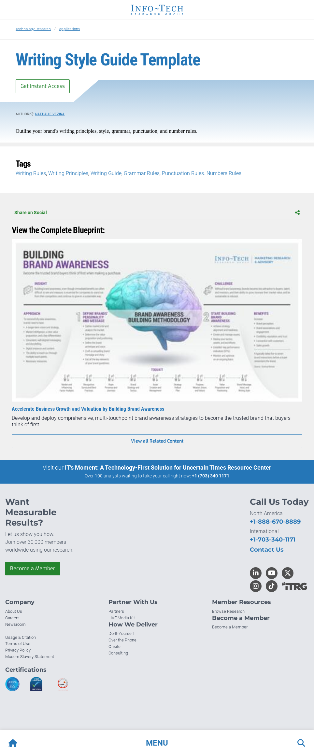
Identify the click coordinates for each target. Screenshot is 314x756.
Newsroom (15, 624)
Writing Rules (31, 173)
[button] (157, 743)
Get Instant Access (43, 86)
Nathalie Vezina (50, 114)
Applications (69, 29)
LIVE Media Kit (121, 617)
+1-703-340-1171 (272, 539)
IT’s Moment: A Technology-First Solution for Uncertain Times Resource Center (168, 467)
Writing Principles (68, 173)
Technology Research (33, 29)
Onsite (114, 646)
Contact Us (267, 549)
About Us (13, 611)
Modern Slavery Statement (29, 656)
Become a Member (32, 568)
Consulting (118, 653)
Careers (12, 617)
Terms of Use (17, 643)
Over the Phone (122, 640)
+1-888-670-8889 (275, 521)
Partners (116, 611)
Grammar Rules (142, 173)
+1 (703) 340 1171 (210, 475)
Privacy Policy (18, 650)
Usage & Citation (20, 637)
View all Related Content (157, 441)
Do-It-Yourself (121, 633)
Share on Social (157, 212)
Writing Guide (106, 173)
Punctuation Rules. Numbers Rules (201, 173)
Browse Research (228, 611)
